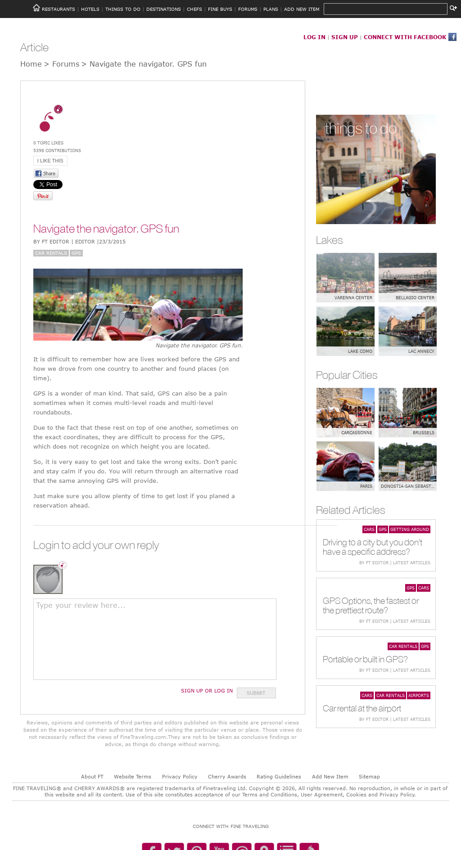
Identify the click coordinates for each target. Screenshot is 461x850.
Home (31, 64)
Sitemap (369, 776)
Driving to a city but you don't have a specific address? (372, 547)
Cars (369, 529)
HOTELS (90, 9)
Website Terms (132, 776)
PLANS (270, 9)
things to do (361, 128)
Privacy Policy (180, 776)
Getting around (409, 529)
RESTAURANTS (58, 9)
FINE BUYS (220, 9)
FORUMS (248, 9)
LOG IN (314, 37)
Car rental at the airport (362, 708)
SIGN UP (344, 37)
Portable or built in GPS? (365, 659)
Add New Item (330, 776)
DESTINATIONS (163, 9)
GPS (76, 253)
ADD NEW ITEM (301, 9)
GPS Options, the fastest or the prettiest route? (371, 605)
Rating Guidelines (279, 776)
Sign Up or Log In (207, 690)
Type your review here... (81, 605)
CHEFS (194, 9)
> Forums (61, 64)
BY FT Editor (79, 241)
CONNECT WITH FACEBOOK (405, 37)
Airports (418, 695)
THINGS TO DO (122, 9)
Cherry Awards (227, 776)
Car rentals (51, 253)
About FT (92, 776)
